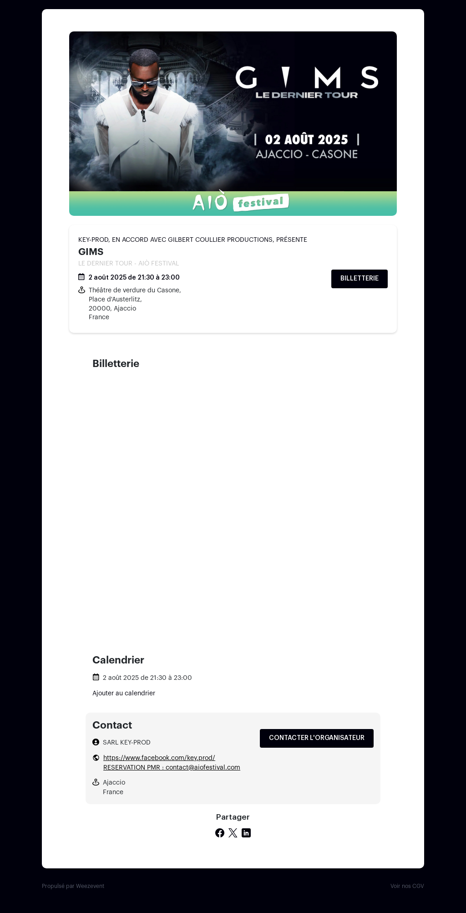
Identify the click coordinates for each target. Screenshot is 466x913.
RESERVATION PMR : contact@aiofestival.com (171, 768)
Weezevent (90, 886)
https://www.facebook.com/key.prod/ (159, 758)
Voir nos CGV (407, 886)
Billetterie (359, 278)
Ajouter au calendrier (123, 693)
